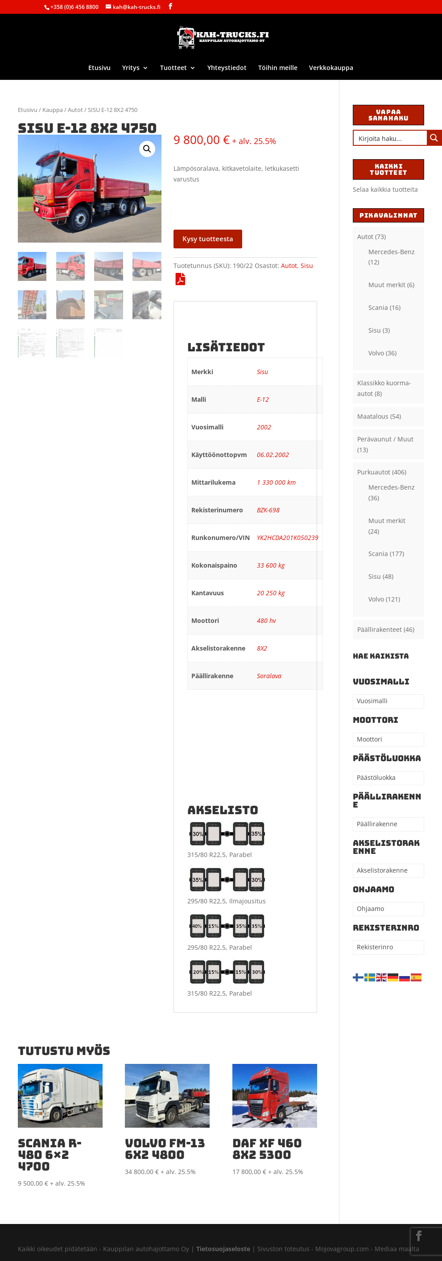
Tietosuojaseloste (224, 1249)
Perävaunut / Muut (385, 439)
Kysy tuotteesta (207, 238)
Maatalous (372, 416)
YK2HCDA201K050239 (287, 537)
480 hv (266, 620)
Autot (75, 110)
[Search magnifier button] (434, 138)
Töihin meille (277, 68)
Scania (378, 307)
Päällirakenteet (379, 629)
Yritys (131, 68)
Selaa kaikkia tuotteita (385, 189)
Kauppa (52, 110)
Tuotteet (173, 68)
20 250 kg (271, 593)
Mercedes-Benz (391, 251)
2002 (264, 427)
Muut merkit (386, 284)
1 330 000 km (276, 482)
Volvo (376, 353)
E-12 (263, 399)
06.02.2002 (273, 454)
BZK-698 (268, 510)
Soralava (269, 676)
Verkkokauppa (331, 68)
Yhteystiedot (227, 68)
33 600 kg (271, 565)
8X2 (262, 648)
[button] (147, 149)
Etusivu (99, 68)
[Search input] (391, 137)
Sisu (307, 265)
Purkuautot (373, 472)
